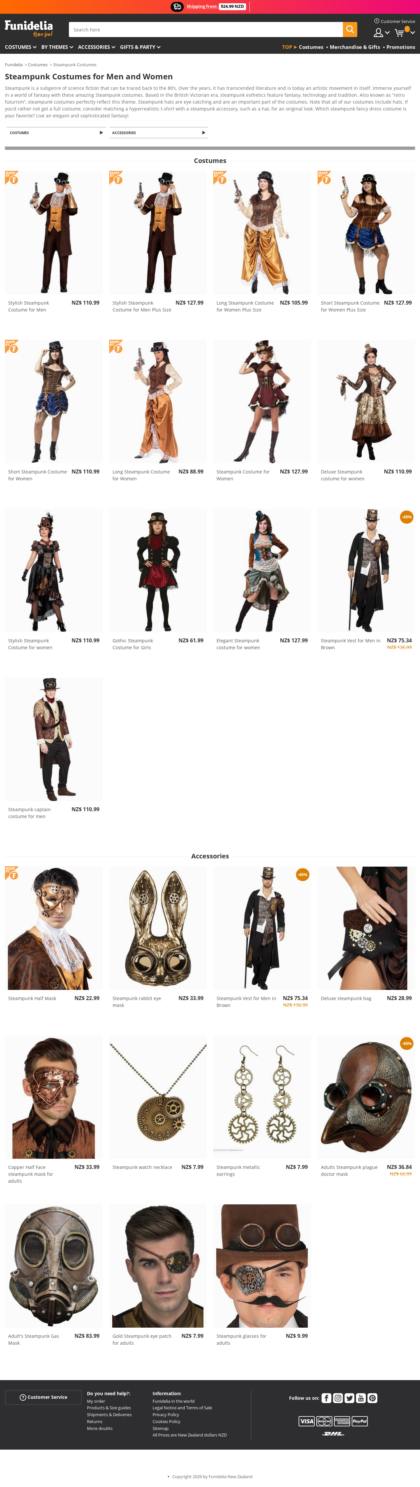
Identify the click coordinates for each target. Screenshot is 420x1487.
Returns (94, 1422)
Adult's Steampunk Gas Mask (33, 1340)
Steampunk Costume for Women (243, 475)
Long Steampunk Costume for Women (141, 475)
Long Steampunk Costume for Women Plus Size (245, 306)
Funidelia (14, 65)
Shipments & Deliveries (109, 1415)
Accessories (94, 47)
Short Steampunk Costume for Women (37, 475)
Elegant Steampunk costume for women (238, 644)
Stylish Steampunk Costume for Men (28, 306)
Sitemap (161, 1429)
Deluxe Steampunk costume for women (343, 475)
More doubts (100, 1429)
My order (96, 1401)
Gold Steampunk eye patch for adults (142, 1340)
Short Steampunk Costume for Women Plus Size (350, 306)
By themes (54, 47)
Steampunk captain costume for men (29, 813)
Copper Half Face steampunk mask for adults (30, 1175)
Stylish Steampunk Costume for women (30, 644)
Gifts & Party (137, 47)
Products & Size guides (109, 1408)
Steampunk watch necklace (142, 1168)
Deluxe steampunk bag (346, 999)
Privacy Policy (166, 1415)
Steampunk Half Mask (32, 999)
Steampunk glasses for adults (241, 1340)
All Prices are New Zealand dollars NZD (190, 1435)
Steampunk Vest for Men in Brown (351, 644)
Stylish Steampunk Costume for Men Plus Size (142, 306)
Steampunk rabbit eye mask (137, 1002)
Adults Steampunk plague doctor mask (349, 1171)
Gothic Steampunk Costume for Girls (133, 644)
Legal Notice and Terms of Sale (182, 1408)
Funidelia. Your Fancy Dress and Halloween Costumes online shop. (28, 29)
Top (287, 47)
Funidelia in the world (174, 1401)
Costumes (18, 47)
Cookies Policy (166, 1422)
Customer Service (43, 1397)
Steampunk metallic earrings (238, 1171)
